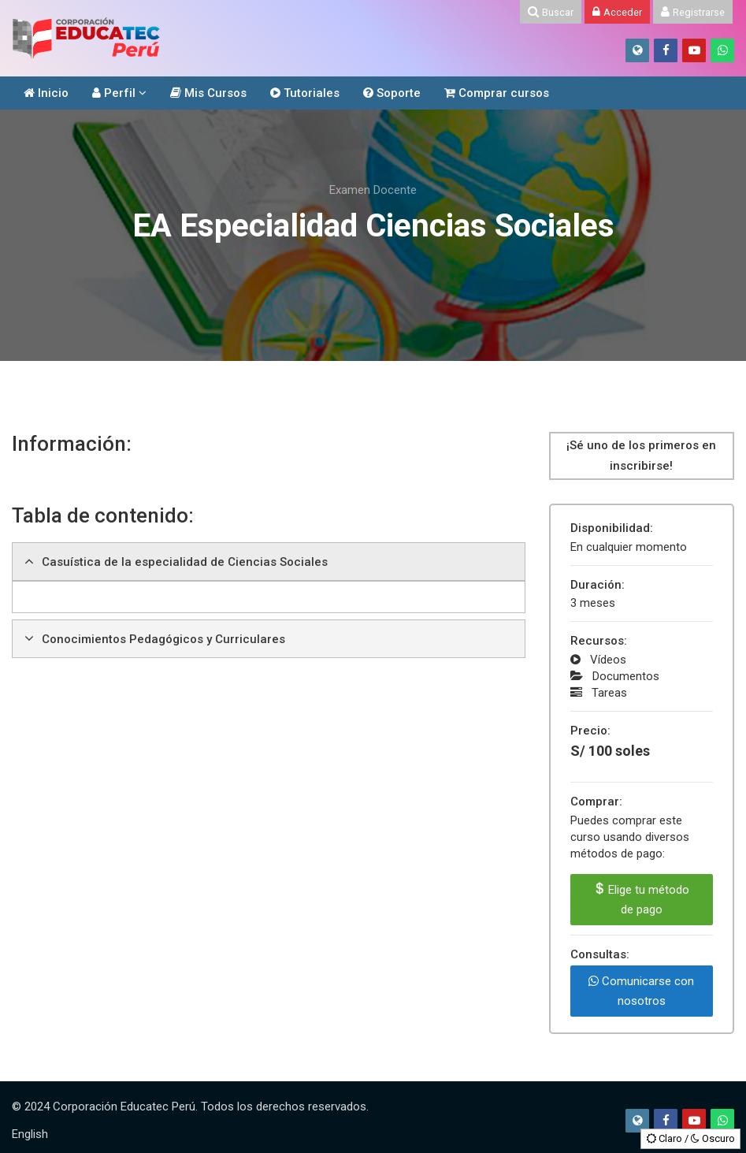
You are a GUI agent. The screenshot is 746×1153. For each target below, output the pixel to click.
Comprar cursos (496, 93)
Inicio (46, 93)
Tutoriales (305, 93)
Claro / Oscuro (690, 1138)
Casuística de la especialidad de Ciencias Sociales (185, 562)
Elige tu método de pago (641, 900)
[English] (30, 1134)
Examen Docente (373, 190)
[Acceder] (617, 12)
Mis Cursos (208, 93)
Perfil (113, 93)
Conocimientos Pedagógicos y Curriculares (163, 639)
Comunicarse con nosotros (641, 991)
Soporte (392, 93)
